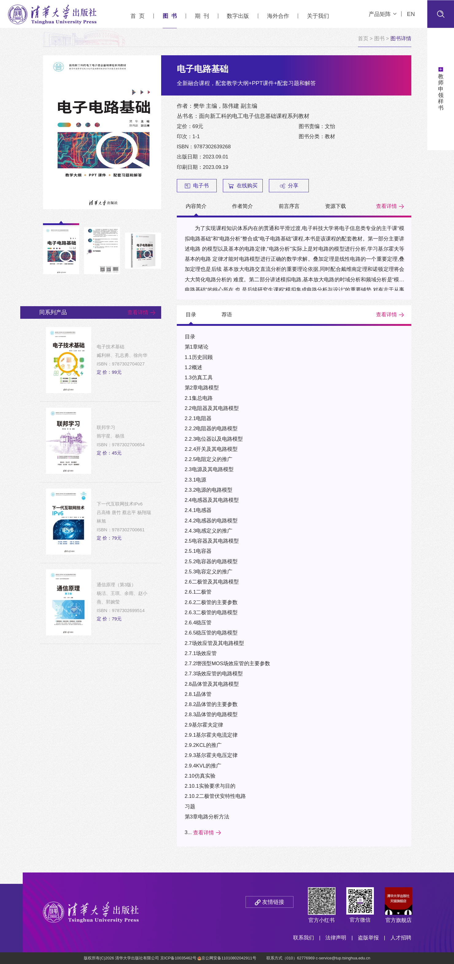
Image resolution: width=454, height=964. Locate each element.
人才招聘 (400, 938)
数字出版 (238, 16)
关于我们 (318, 16)
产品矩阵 (382, 14)
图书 (379, 38)
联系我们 (303, 938)
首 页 (137, 16)
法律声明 (335, 938)
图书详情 (400, 38)
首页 (363, 38)
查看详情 (386, 206)
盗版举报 (368, 938)
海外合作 (278, 16)
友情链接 (273, 902)
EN (411, 14)
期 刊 (202, 16)
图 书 (170, 16)
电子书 (197, 186)
